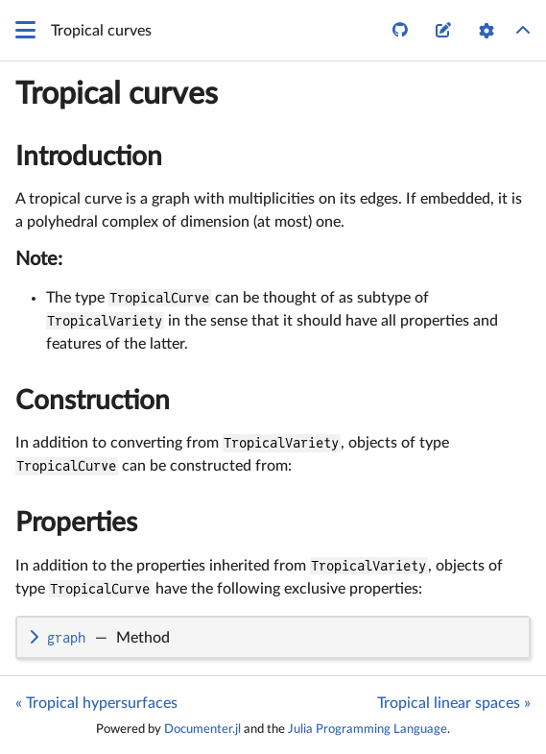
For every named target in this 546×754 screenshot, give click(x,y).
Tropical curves (116, 94)
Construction (92, 400)
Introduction (88, 156)
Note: (38, 259)
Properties (76, 522)
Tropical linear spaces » (454, 703)
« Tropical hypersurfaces (96, 703)
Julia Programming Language (367, 729)
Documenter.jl (202, 729)
